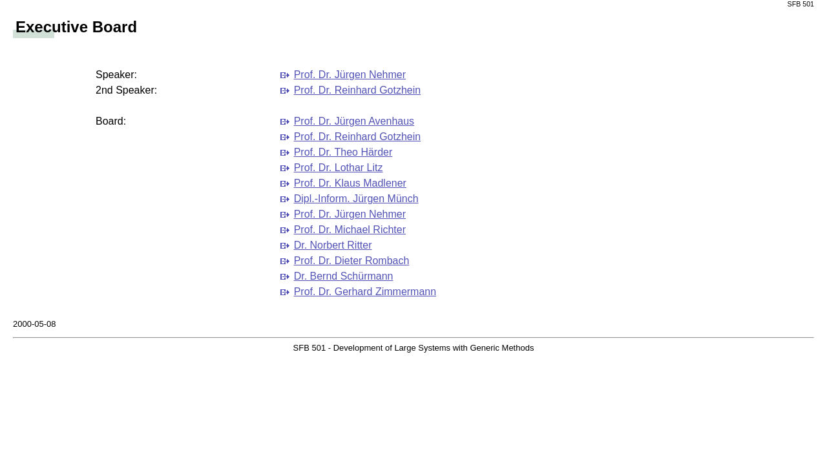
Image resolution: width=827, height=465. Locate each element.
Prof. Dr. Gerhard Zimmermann (365, 291)
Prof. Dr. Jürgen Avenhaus (354, 121)
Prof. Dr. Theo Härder (343, 152)
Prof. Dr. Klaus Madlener (350, 183)
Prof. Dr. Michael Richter (350, 229)
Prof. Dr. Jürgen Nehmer (350, 74)
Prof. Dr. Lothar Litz (338, 167)
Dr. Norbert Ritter (333, 245)
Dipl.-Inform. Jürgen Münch (356, 198)
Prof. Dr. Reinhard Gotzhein (357, 90)
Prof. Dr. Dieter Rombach (352, 260)
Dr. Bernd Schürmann (343, 276)
